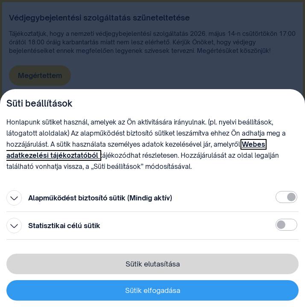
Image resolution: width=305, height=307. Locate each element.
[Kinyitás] (14, 198)
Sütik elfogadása (152, 290)
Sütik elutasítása (153, 264)
